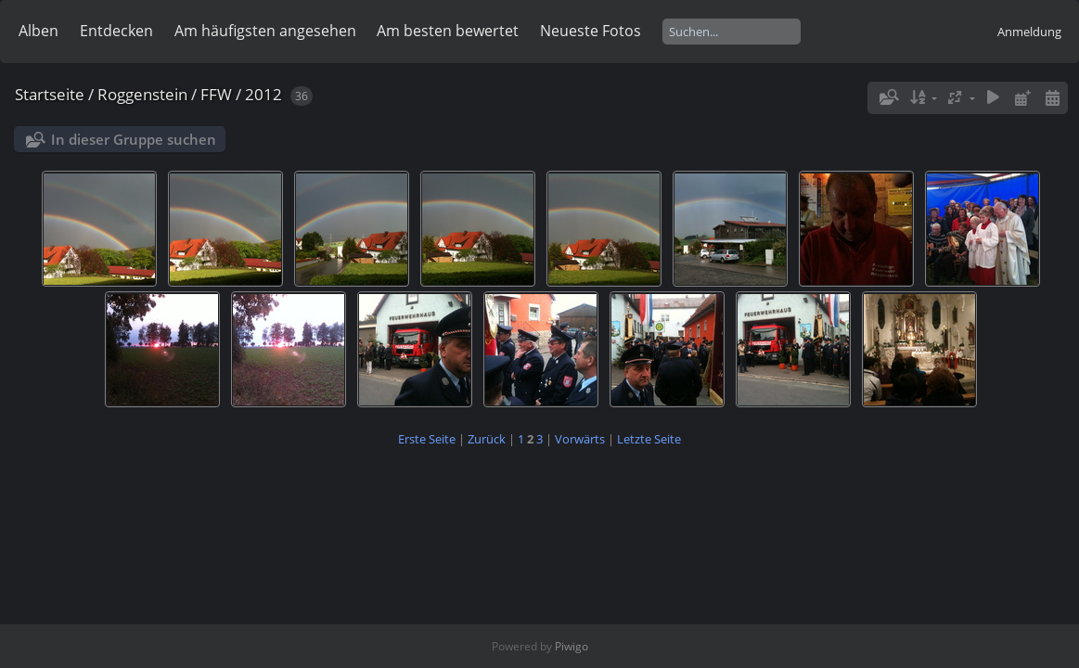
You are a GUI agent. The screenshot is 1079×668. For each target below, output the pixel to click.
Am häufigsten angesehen (265, 30)
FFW (216, 94)
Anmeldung (1029, 31)
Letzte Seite (649, 438)
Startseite (49, 94)
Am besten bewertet (448, 30)
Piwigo (571, 646)
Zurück (487, 438)
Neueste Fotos (590, 30)
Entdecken (116, 30)
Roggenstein (142, 94)
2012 (263, 94)
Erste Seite (427, 438)
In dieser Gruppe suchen (133, 139)
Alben (38, 30)
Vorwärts (580, 438)
